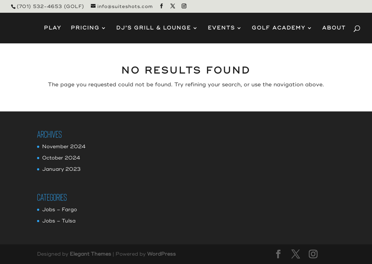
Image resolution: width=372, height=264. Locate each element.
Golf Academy (279, 28)
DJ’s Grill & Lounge (153, 28)
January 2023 (61, 169)
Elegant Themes (90, 254)
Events (221, 28)
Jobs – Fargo (59, 209)
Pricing (85, 28)
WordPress (161, 254)
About (334, 28)
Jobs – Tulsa (59, 221)
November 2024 (63, 146)
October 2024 (61, 158)
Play (52, 28)
